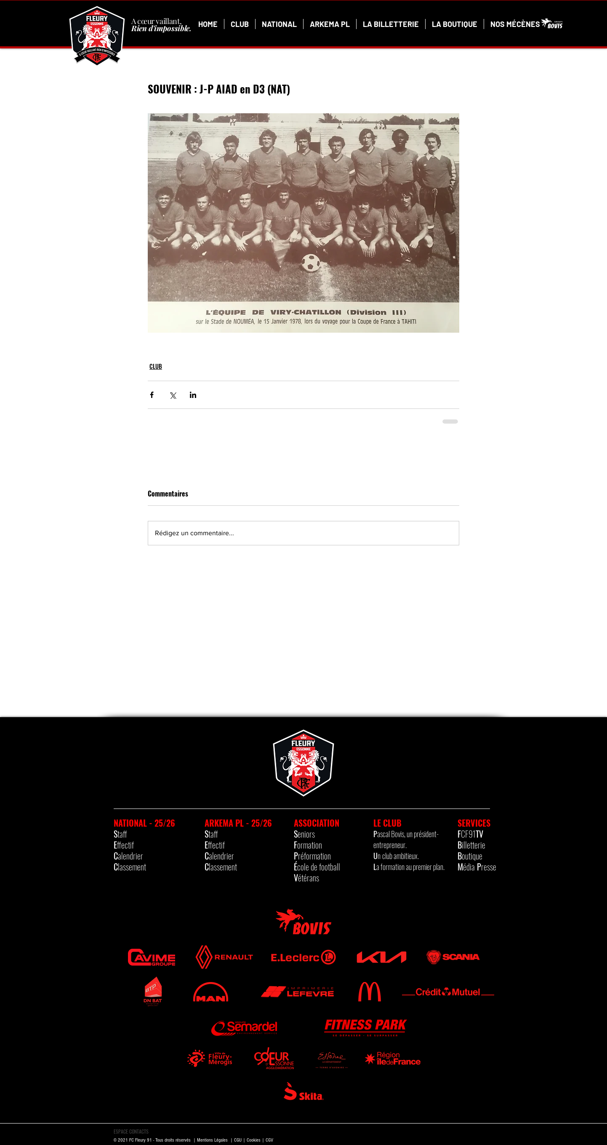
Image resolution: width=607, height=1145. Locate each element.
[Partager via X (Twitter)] (172, 395)
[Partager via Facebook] (152, 395)
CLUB (155, 366)
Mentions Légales (212, 1140)
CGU (238, 1140)
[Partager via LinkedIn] (193, 395)
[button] (239, 24)
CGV (269, 1140)
